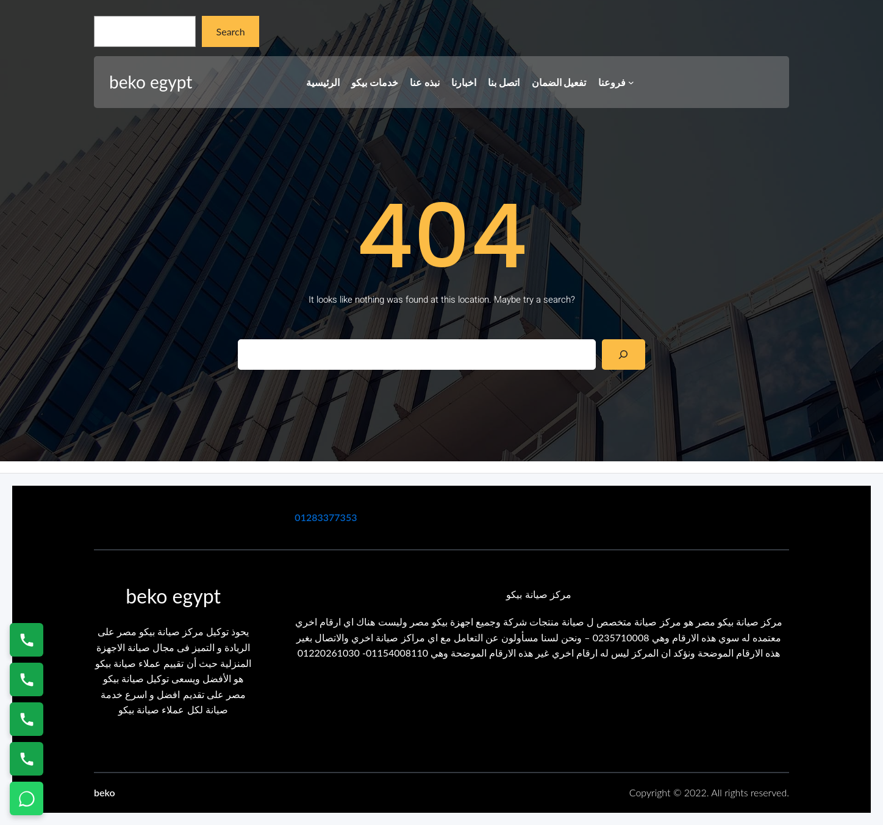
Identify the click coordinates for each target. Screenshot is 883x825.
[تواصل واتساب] (26, 798)
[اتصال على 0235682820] (26, 679)
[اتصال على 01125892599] (26, 759)
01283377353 (326, 517)
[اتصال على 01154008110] (26, 640)
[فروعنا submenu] (631, 82)
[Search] (623, 354)
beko (104, 792)
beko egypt (150, 81)
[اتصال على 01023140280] (26, 719)
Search (230, 31)
